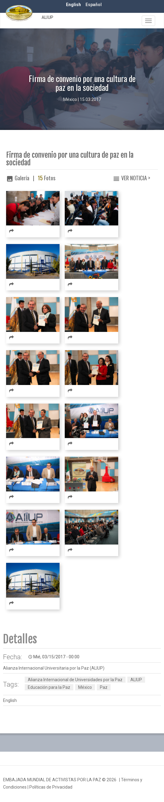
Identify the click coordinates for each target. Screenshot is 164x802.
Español (94, 4)
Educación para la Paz (49, 687)
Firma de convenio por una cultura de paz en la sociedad (69, 159)
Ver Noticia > (135, 178)
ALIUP (47, 17)
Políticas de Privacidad (50, 787)
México (85, 687)
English (73, 4)
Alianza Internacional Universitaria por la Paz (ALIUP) (53, 668)
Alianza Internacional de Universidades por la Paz (75, 679)
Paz (104, 687)
